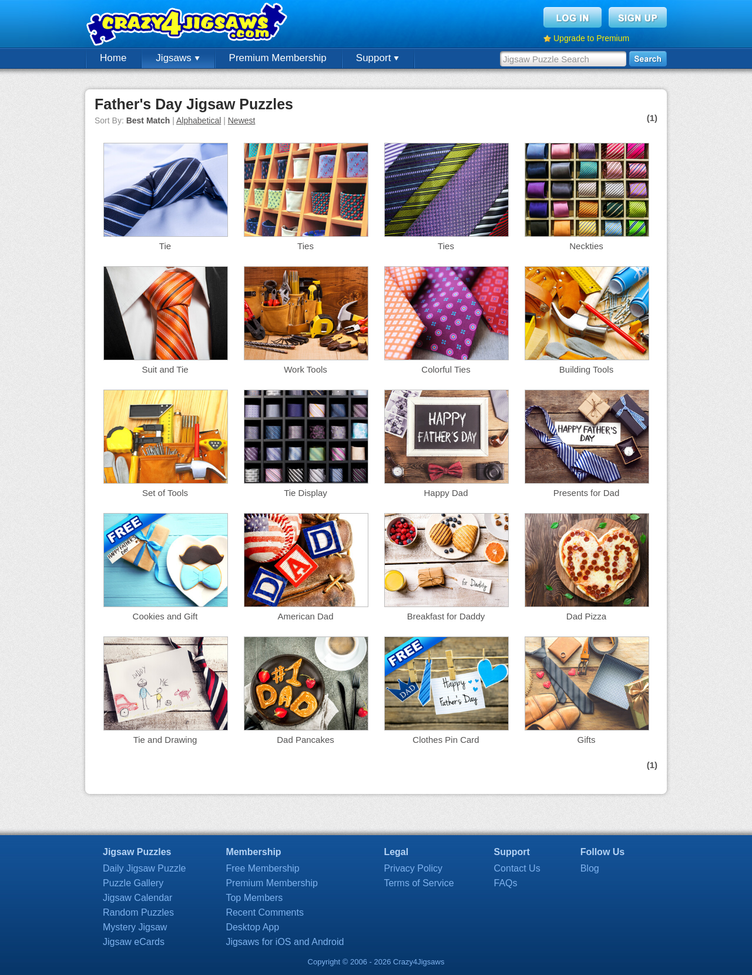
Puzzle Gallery (133, 883)
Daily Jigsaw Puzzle (144, 868)
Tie (165, 246)
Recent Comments (265, 912)
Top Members (254, 898)
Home (113, 57)
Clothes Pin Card (445, 740)
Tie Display (305, 493)
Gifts (587, 740)
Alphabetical (198, 120)
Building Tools (586, 369)
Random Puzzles (138, 912)
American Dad (305, 616)
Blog (589, 868)
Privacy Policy (413, 868)
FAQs (506, 883)
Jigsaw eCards (133, 942)
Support (377, 57)
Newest (242, 120)
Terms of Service (419, 883)
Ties (305, 246)
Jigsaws (177, 57)
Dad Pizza (586, 616)
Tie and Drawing (165, 740)
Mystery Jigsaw (135, 927)
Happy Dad (446, 493)
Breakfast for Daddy (446, 616)
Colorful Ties (445, 369)
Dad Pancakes (305, 740)
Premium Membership (278, 57)
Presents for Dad (586, 493)
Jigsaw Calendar (137, 898)
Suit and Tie (165, 369)
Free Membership (262, 868)
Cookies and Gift (165, 616)
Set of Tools (165, 493)
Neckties (586, 246)
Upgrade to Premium (591, 38)
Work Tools (305, 369)
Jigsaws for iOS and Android (285, 942)
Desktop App (252, 927)
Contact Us (517, 868)
